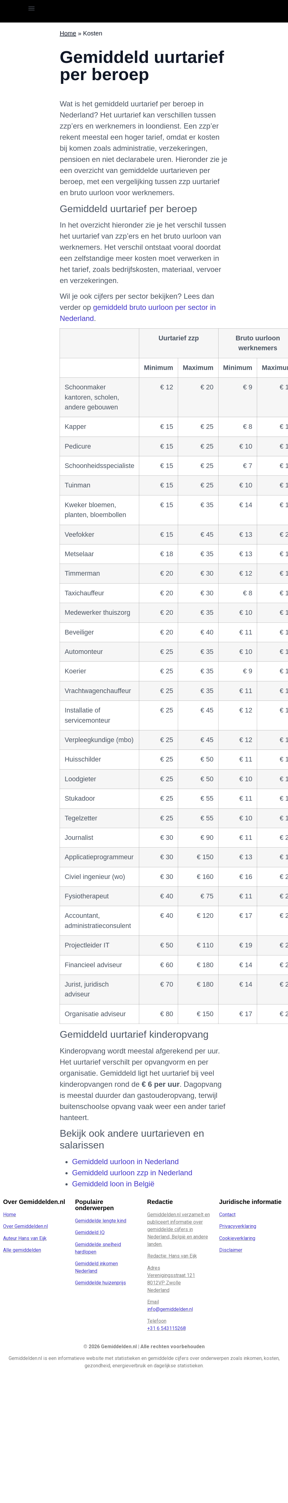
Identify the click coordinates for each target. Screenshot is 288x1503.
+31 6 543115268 (166, 1328)
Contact (227, 1215)
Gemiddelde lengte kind (100, 1221)
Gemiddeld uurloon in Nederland (125, 1161)
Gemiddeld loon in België (113, 1184)
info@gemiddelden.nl (170, 1309)
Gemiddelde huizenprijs (100, 1283)
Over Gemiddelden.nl (25, 1226)
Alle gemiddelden (22, 1250)
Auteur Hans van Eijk (25, 1238)
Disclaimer (230, 1250)
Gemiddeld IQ (90, 1232)
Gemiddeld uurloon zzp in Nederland (132, 1172)
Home (9, 1215)
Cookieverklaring (237, 1238)
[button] (32, 8)
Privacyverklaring (237, 1226)
